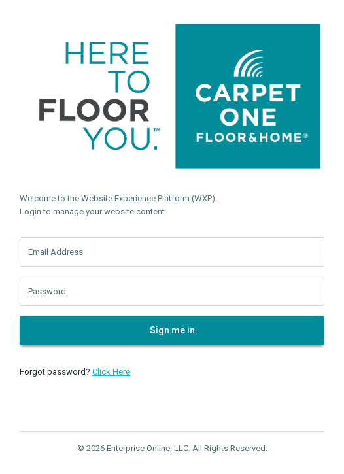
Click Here (111, 372)
